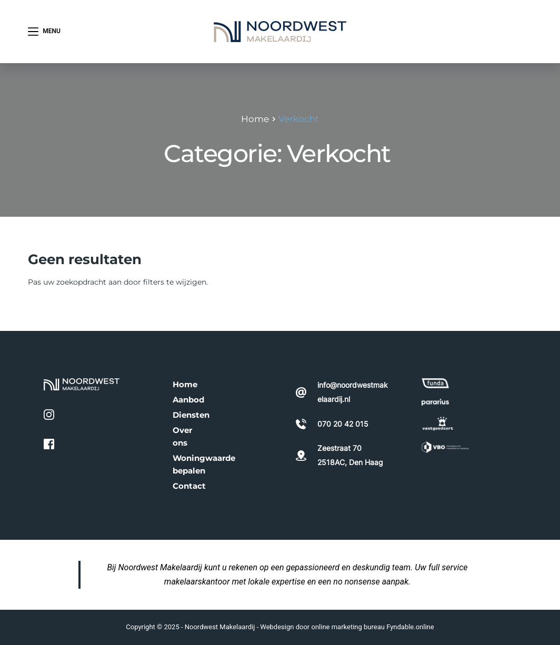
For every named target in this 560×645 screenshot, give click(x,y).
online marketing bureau (347, 627)
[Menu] (44, 31)
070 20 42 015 (490, 31)
